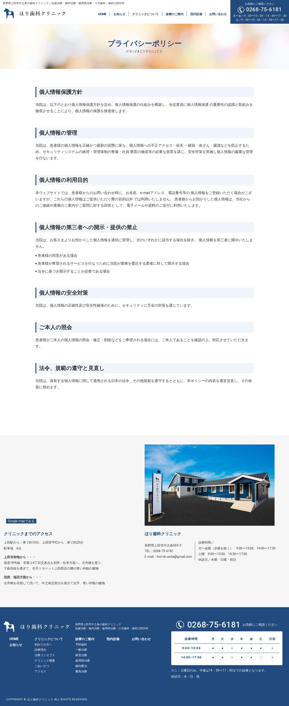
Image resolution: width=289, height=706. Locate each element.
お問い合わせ (218, 14)
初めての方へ (43, 644)
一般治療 (81, 649)
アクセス (40, 671)
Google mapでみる (21, 521)
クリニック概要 (45, 660)
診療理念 (40, 649)
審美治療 (81, 671)
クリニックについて (145, 14)
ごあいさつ (42, 666)
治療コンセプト (45, 655)
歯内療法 (81, 666)
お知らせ (119, 14)
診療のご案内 (174, 14)
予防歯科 (81, 644)
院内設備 (196, 14)
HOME (102, 14)
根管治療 (81, 655)
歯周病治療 (82, 660)
